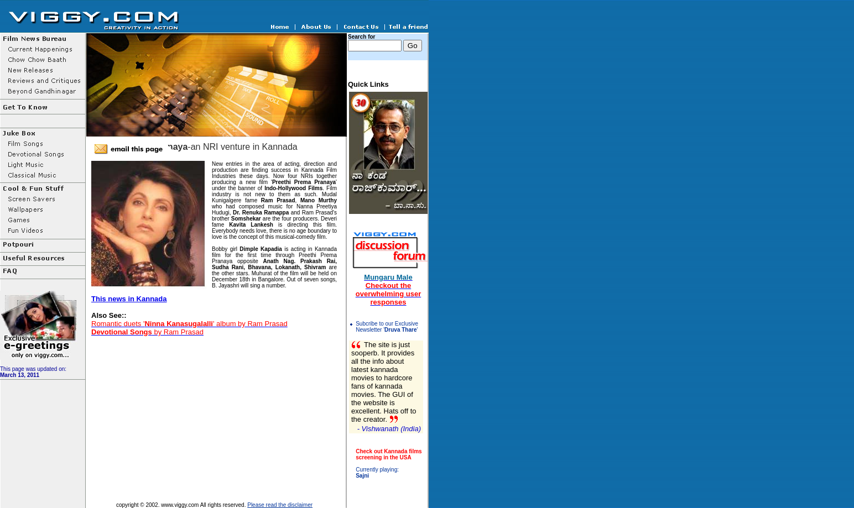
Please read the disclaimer (280, 505)
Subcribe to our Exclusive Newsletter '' (387, 327)
